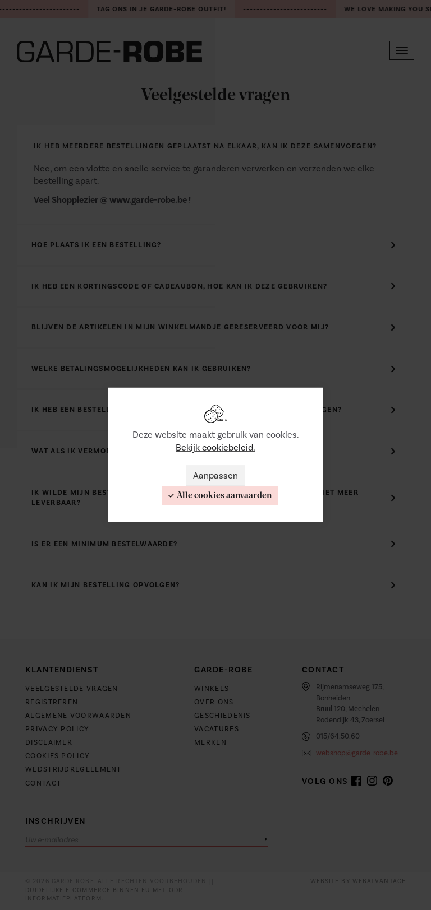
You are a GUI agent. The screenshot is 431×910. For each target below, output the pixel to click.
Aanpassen (215, 475)
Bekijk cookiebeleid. (215, 447)
